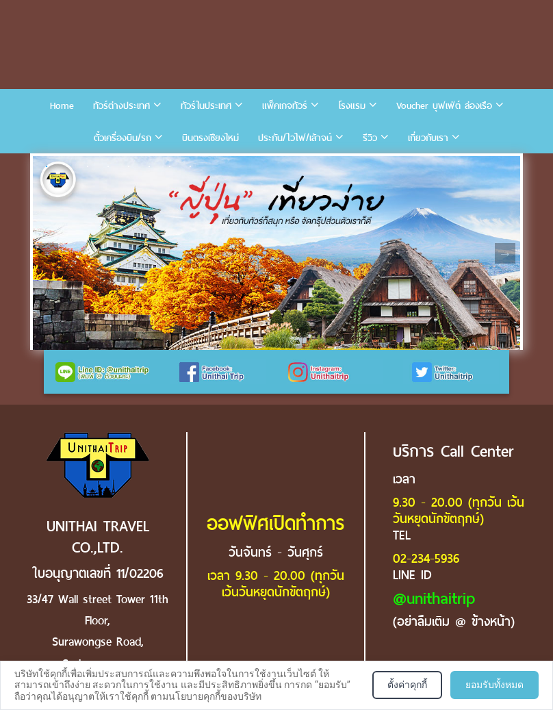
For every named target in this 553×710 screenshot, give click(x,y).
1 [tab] (46, 166)
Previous (48, 253)
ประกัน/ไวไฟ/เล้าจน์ (295, 138)
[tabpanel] (276, 253)
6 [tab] (149, 166)
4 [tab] (108, 166)
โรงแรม (351, 106)
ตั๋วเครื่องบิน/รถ (122, 138)
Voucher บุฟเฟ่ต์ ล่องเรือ (444, 106)
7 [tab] (170, 166)
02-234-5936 (426, 558)
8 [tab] (190, 166)
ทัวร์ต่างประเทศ (121, 106)
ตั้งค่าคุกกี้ (407, 684)
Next (505, 253)
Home (62, 106)
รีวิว (370, 138)
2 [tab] (67, 166)
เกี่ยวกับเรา (428, 138)
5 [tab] (129, 166)
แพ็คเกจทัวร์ (284, 106)
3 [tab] (87, 166)
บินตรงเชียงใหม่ (210, 138)
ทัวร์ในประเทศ (206, 106)
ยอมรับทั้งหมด (494, 684)
